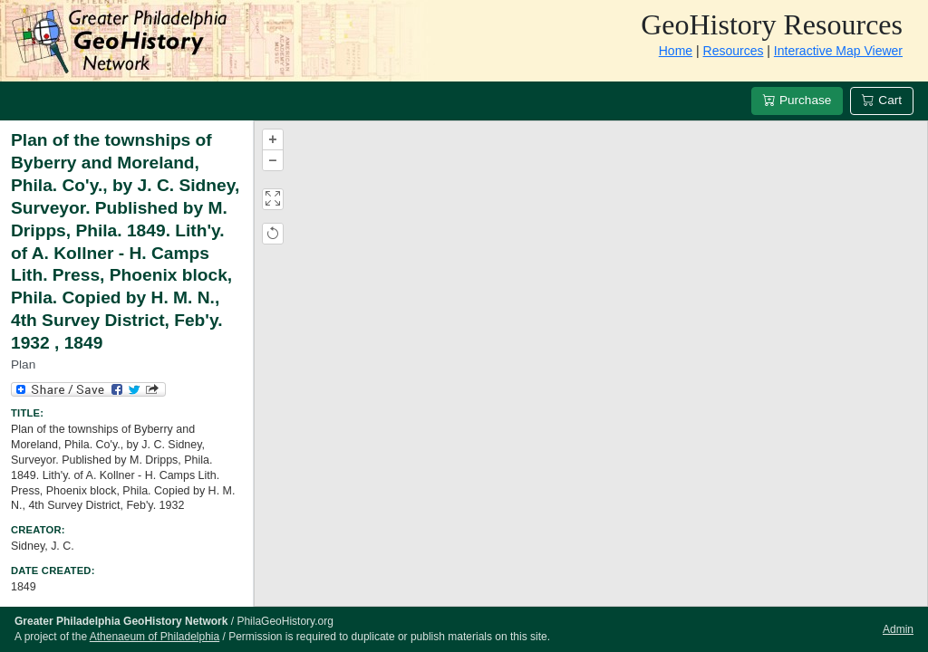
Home (675, 50)
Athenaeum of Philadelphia (154, 636)
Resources (733, 50)
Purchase (797, 100)
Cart (882, 100)
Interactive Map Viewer (838, 50)
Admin (898, 629)
